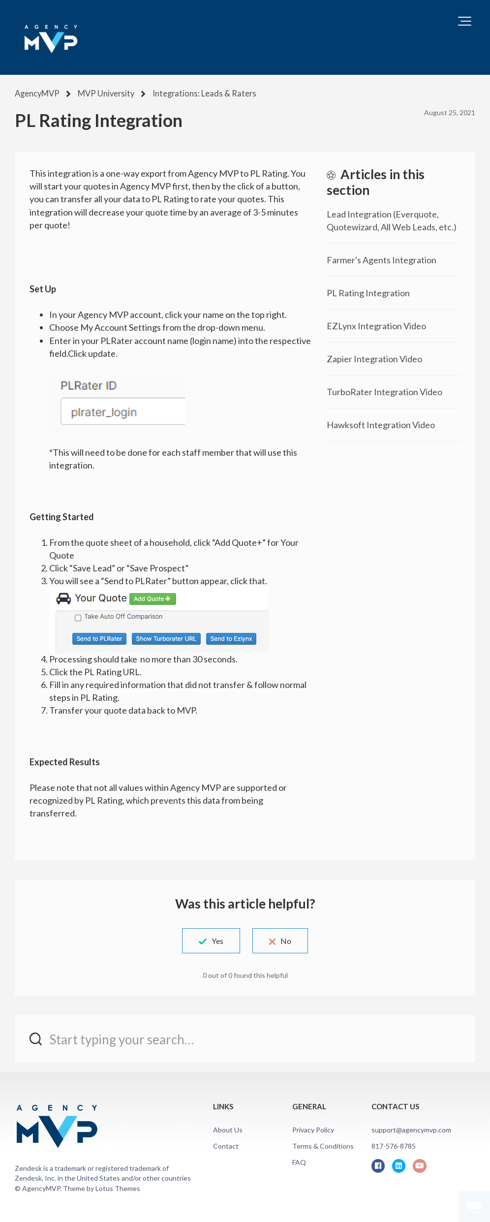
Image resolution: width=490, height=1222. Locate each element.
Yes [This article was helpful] (213, 939)
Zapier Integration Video (374, 357)
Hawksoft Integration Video (381, 423)
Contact (226, 1145)
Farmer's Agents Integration (381, 258)
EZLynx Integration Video (376, 324)
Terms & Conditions (323, 1145)
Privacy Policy (313, 1129)
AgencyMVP (37, 93)
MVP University (104, 93)
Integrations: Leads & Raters (197, 93)
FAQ (299, 1162)
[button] (464, 21)
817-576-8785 (393, 1145)
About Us (228, 1129)
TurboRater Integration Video (384, 390)
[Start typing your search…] (245, 1037)
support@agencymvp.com (411, 1129)
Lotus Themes (117, 1187)
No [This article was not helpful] (290, 939)
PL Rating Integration (368, 291)
